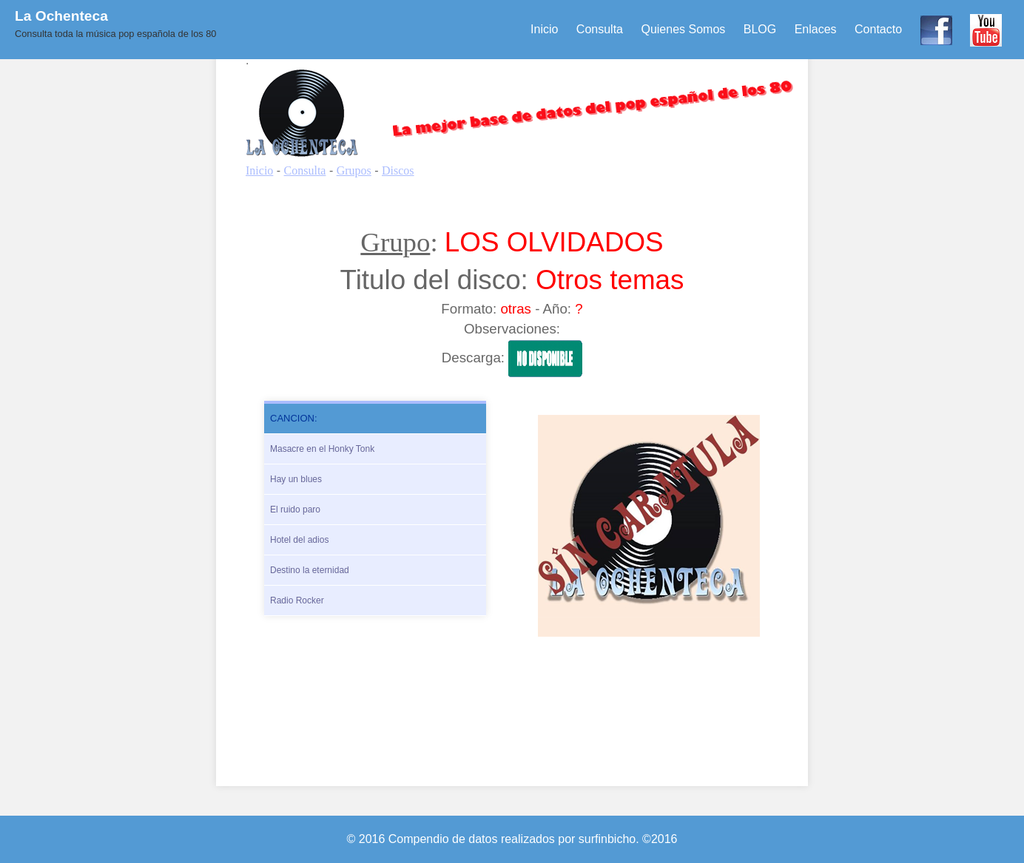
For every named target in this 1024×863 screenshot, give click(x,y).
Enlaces (816, 29)
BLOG (760, 29)
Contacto (878, 29)
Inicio (544, 29)
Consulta (599, 29)
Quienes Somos (683, 29)
